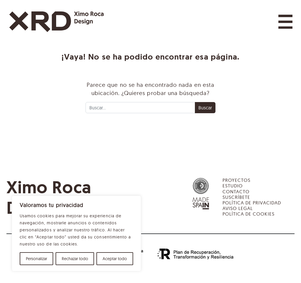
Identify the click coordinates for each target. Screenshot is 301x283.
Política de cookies (249, 214)
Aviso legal (238, 208)
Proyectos (236, 180)
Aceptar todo (115, 258)
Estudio (233, 186)
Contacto (236, 191)
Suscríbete (236, 197)
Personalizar (36, 258)
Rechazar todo (75, 258)
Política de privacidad (252, 203)
